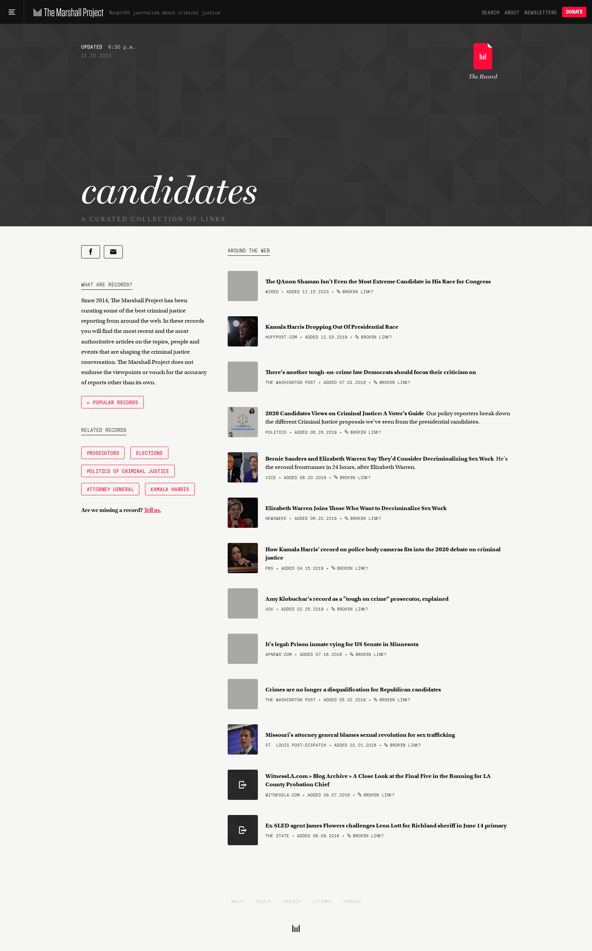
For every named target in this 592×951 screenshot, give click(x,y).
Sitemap (322, 901)
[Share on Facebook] (90, 251)
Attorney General (110, 489)
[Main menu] (12, 12)
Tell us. (152, 510)
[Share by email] (113, 251)
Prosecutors (103, 452)
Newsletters (540, 12)
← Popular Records (112, 402)
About (511, 12)
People (263, 901)
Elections (149, 452)
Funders (352, 901)
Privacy (292, 901)
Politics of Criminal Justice (128, 470)
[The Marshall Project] (66, 12)
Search (490, 12)
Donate (574, 12)
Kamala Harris (170, 489)
